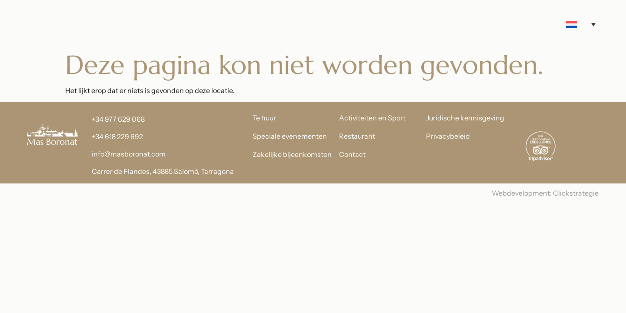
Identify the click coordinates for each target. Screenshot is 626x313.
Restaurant (357, 136)
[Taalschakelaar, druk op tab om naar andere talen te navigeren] (581, 24)
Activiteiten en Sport (372, 117)
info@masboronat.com (129, 154)
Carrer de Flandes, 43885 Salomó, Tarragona (163, 171)
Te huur (264, 117)
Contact (352, 154)
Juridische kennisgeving (465, 117)
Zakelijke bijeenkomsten (292, 154)
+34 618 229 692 (117, 136)
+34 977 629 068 (118, 119)
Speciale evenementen (290, 136)
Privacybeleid (448, 136)
